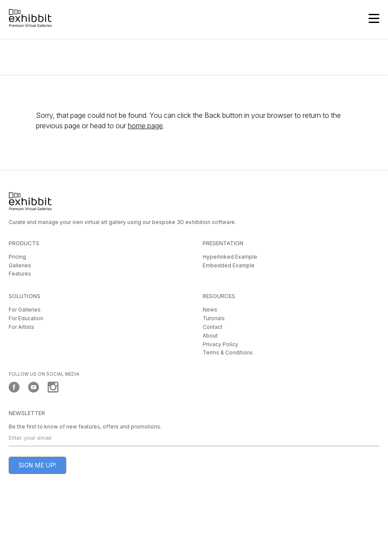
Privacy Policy (220, 344)
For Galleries (25, 309)
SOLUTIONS (24, 295)
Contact (213, 327)
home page (145, 125)
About (210, 335)
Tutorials (214, 318)
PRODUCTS (24, 243)
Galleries (20, 265)
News (210, 309)
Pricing (17, 256)
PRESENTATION (223, 243)
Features (20, 273)
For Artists (21, 327)
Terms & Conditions (228, 352)
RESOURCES (219, 295)
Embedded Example (229, 265)
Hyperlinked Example (230, 256)
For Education (26, 318)
